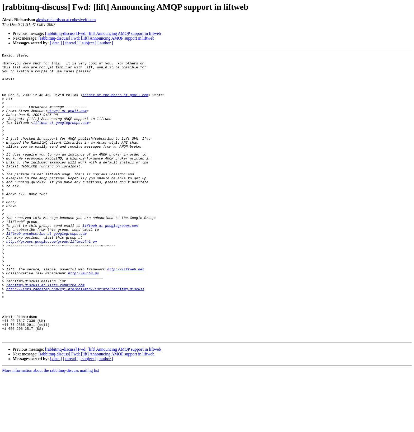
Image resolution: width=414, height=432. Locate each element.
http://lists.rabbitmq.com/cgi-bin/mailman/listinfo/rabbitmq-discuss (75, 336)
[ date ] (56, 43)
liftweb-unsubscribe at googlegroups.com (46, 269)
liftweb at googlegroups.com (61, 136)
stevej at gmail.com (67, 122)
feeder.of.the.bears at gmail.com (115, 103)
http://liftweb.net (125, 312)
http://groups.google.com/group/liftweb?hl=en (51, 279)
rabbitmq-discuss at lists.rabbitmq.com (45, 331)
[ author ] (105, 43)
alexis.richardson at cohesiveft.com (66, 19)
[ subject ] (87, 43)
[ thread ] (70, 43)
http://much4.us (83, 317)
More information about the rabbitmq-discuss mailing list (50, 427)
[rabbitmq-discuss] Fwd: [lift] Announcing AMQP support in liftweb (103, 33)
